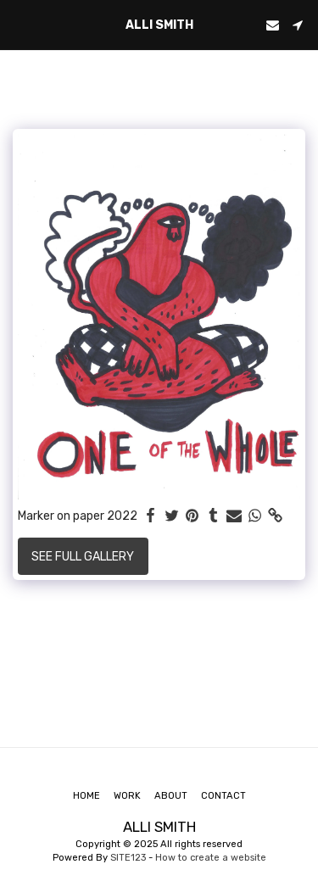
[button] (18, 24)
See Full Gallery (82, 556)
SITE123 (128, 857)
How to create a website (210, 857)
